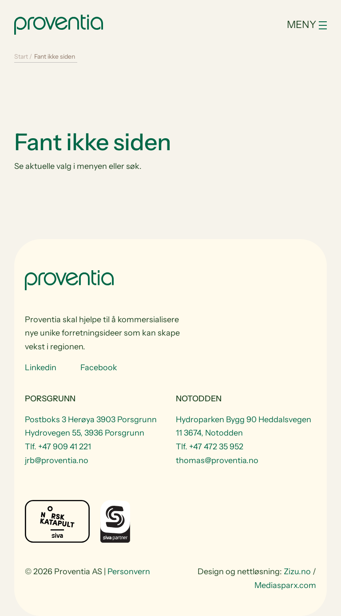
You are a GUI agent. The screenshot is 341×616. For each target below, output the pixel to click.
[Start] (58, 23)
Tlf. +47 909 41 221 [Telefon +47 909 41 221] (58, 447)
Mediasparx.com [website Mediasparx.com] (285, 585)
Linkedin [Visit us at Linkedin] (40, 367)
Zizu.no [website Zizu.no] (297, 571)
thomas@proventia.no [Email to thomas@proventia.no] (217, 460)
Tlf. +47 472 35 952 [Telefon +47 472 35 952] (209, 447)
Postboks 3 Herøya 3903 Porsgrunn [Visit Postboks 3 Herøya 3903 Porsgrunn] (91, 419)
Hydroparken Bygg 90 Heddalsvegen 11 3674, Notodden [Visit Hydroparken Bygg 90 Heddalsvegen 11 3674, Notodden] (243, 426)
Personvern (128, 571)
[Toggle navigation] (278, 25)
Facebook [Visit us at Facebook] (98, 367)
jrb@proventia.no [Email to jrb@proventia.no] (56, 460)
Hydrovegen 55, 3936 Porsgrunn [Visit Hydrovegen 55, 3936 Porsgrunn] (84, 433)
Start (21, 56)
